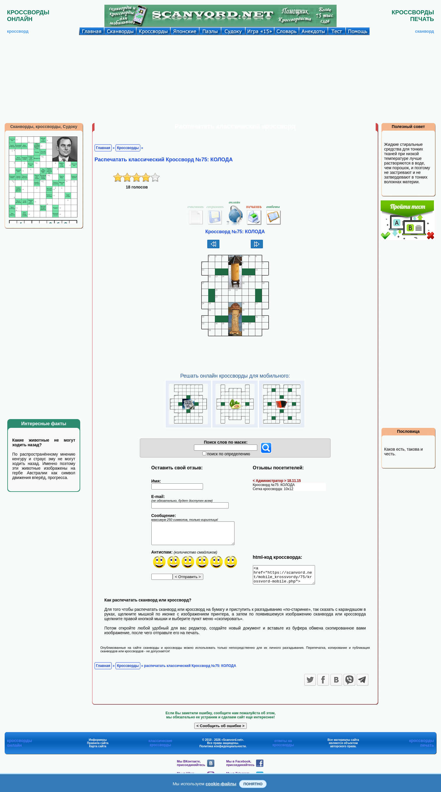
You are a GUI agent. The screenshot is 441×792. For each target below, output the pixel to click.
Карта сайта (97, 749)
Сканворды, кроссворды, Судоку (43, 126)
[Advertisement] (221, 79)
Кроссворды (128, 148)
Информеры (98, 743)
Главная (103, 148)
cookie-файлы (221, 783)
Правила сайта (97, 746)
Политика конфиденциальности (223, 749)
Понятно (252, 784)
